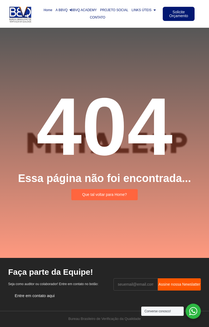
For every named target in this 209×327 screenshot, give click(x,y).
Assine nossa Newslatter (179, 284)
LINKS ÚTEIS (142, 10)
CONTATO (97, 17)
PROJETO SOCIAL (114, 10)
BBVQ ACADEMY (84, 10)
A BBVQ (62, 10)
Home (48, 10)
